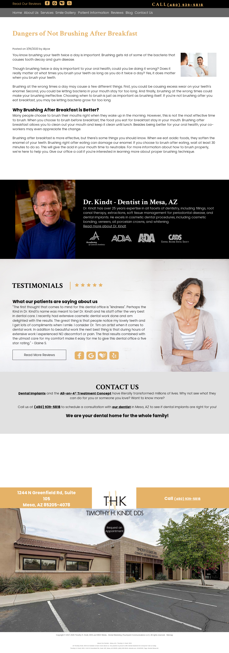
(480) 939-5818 (185, 5)
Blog (129, 12)
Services (47, 12)
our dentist (121, 407)
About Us (31, 12)
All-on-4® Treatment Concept (85, 393)
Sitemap (169, 635)
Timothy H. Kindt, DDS (84, 635)
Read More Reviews (39, 355)
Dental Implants (32, 393)
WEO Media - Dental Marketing (109, 635)
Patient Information (93, 12)
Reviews (117, 12)
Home (17, 12)
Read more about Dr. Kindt (104, 226)
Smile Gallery (65, 12)
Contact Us (144, 12)
